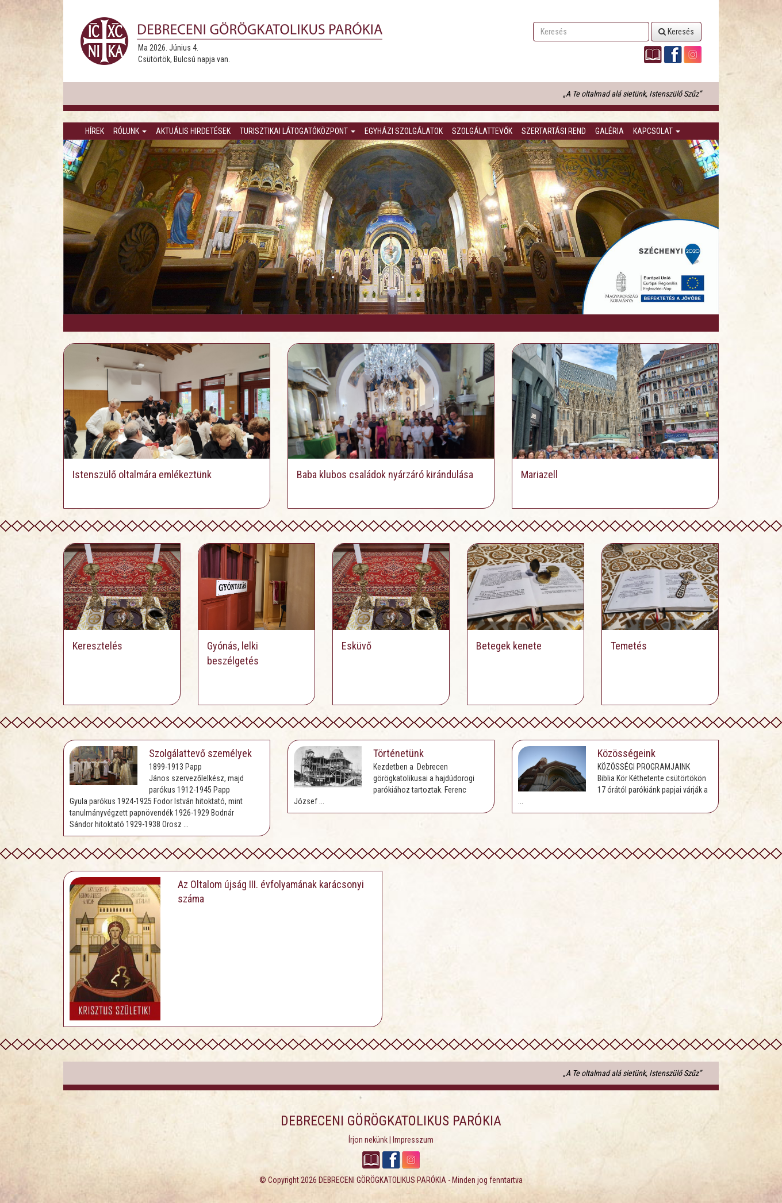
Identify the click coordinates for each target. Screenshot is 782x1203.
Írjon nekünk (368, 1139)
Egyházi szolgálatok (404, 131)
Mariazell (539, 474)
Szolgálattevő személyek (200, 753)
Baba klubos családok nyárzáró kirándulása (385, 474)
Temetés (629, 646)
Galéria (609, 131)
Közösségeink (626, 753)
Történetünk (398, 753)
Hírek (94, 131)
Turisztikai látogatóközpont (297, 131)
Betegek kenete (509, 646)
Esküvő (356, 646)
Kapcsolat (656, 131)
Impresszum (413, 1139)
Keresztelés (97, 646)
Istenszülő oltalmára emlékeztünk (142, 474)
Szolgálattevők (482, 131)
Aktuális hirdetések (193, 131)
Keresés (676, 31)
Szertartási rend (554, 131)
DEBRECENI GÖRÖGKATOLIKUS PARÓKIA (382, 1180)
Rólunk (130, 131)
